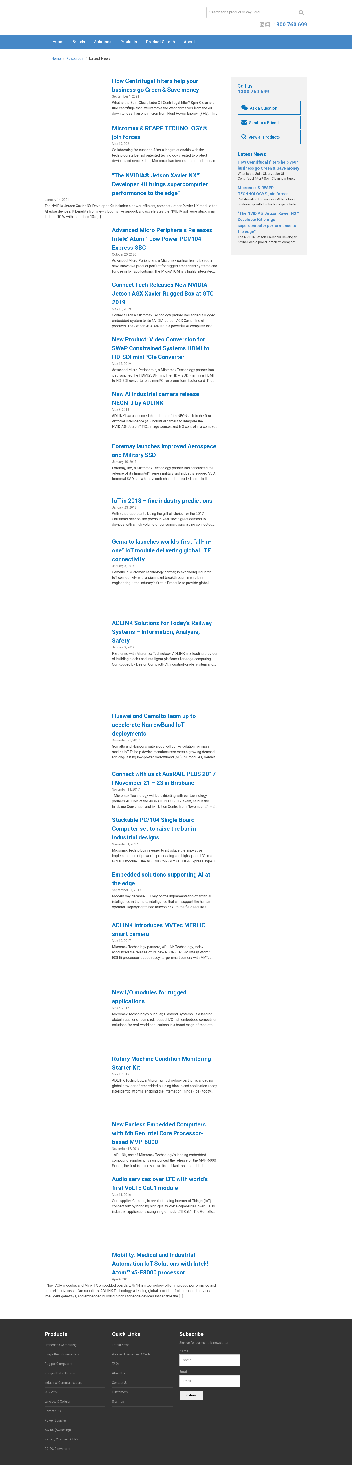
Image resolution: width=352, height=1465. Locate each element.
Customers (120, 1392)
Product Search (160, 41)
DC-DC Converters (57, 1449)
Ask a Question (259, 107)
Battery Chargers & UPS (61, 1439)
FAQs (115, 1364)
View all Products (260, 136)
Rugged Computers (58, 1364)
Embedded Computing (61, 1345)
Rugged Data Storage (60, 1373)
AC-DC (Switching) (58, 1430)
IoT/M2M (51, 1392)
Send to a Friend (260, 122)
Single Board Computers (62, 1354)
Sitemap (118, 1401)
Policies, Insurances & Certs (131, 1354)
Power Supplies (56, 1420)
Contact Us (120, 1382)
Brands (78, 41)
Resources (75, 58)
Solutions (102, 41)
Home (58, 41)
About (189, 41)
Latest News (121, 1345)
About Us (118, 1373)
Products (128, 41)
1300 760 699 (253, 91)
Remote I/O (53, 1411)
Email (183, 1371)
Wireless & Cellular (57, 1401)
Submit (191, 1395)
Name (183, 1351)
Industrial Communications (64, 1382)
